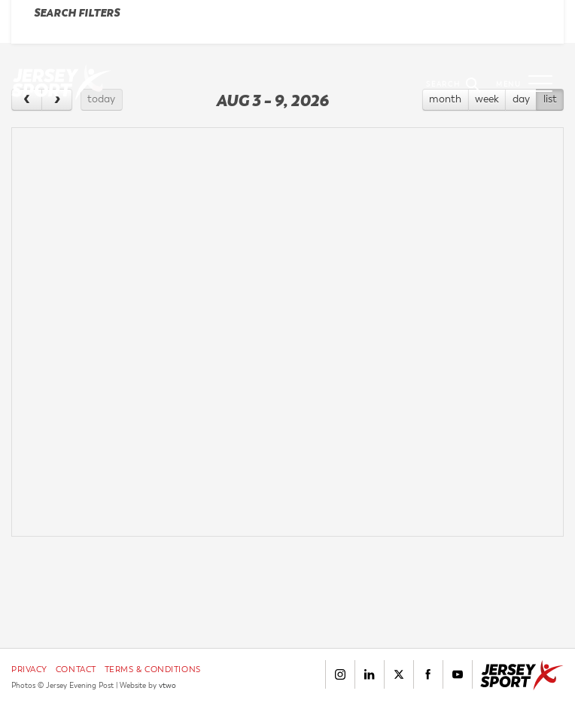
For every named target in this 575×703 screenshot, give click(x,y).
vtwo (167, 685)
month (445, 99)
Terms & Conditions (153, 669)
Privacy (29, 669)
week (487, 99)
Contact (76, 669)
